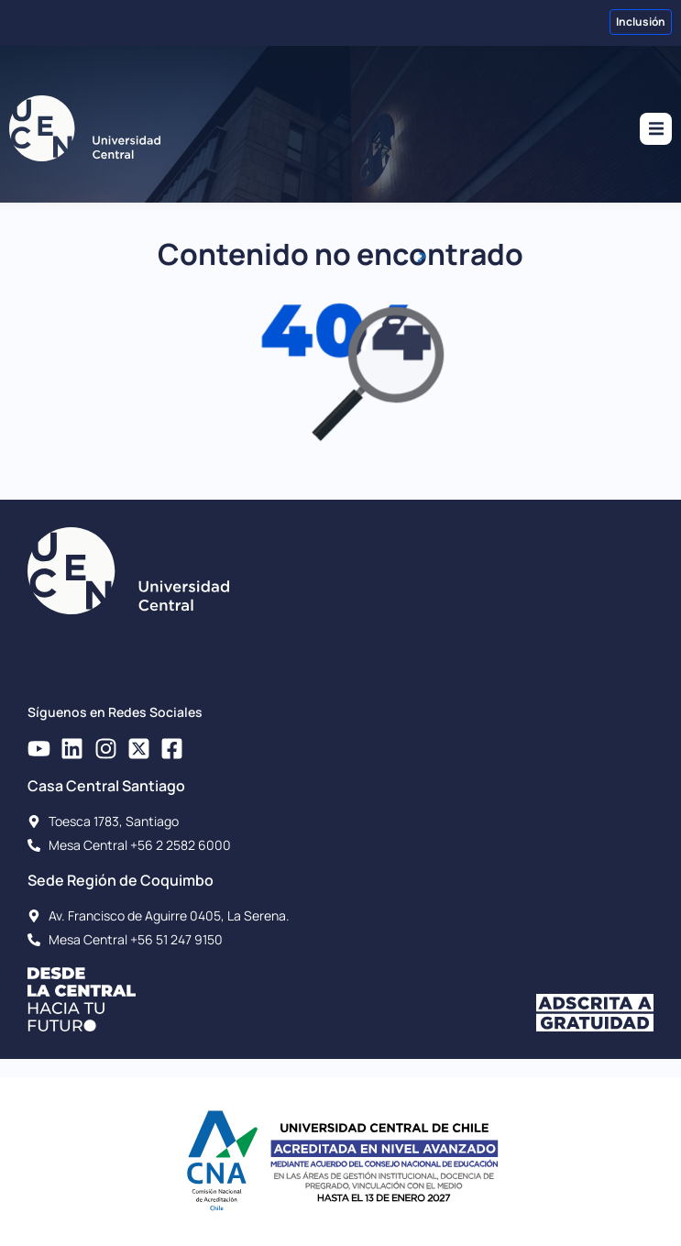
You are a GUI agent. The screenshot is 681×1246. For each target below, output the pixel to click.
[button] (656, 129)
